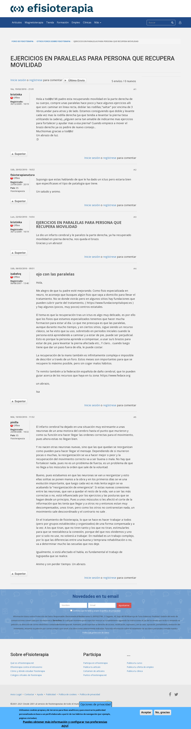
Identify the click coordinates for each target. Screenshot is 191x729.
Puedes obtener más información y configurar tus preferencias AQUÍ (65, 724)
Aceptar (146, 712)
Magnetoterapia (34, 22)
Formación (63, 22)
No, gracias (162, 712)
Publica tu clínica (135, 671)
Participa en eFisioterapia (95, 663)
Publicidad (51, 694)
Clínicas (87, 22)
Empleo (76, 22)
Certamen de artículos (94, 671)
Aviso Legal (15, 694)
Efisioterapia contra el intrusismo (26, 667)
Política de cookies (68, 694)
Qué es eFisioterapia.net (22, 663)
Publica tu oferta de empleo (140, 667)
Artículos (17, 22)
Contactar (29, 694)
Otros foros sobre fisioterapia (53, 41)
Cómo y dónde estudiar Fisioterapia (27, 671)
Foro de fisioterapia (22, 41)
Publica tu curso (134, 663)
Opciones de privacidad (95, 704)
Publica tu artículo (91, 667)
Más (97, 22)
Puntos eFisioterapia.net (95, 675)
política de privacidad (111, 610)
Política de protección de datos (96, 632)
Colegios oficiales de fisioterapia (26, 675)
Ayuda (40, 694)
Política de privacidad (90, 694)
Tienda (50, 22)
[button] (180, 22)
